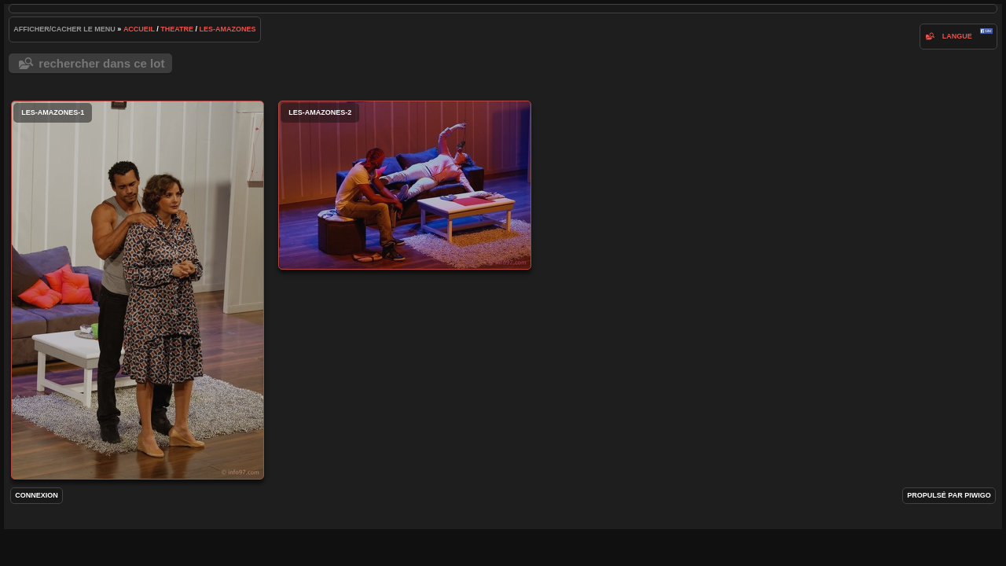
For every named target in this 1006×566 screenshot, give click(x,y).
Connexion (36, 495)
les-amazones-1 (137, 290)
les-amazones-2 (404, 185)
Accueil (139, 29)
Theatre (176, 29)
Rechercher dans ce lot (101, 63)
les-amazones (228, 29)
